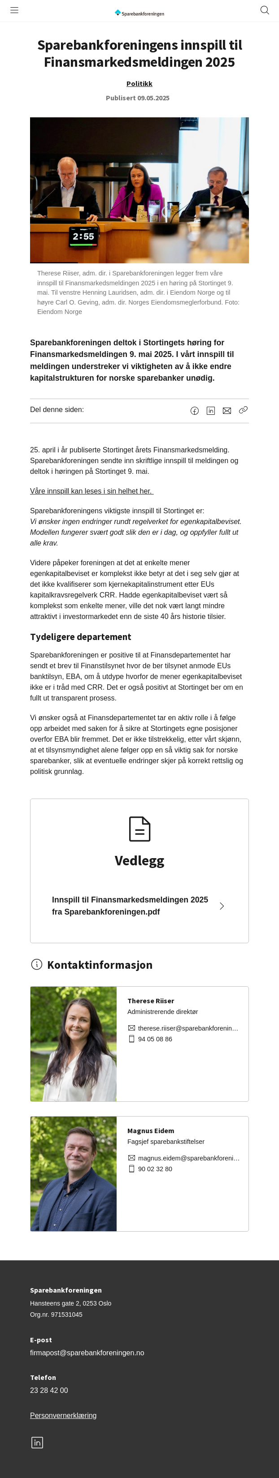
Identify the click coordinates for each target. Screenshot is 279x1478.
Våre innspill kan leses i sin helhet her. (92, 491)
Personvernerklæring (63, 1415)
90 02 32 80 (155, 1169)
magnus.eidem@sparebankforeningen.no (189, 1158)
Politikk (139, 83)
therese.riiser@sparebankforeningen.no (189, 1028)
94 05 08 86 (155, 1039)
